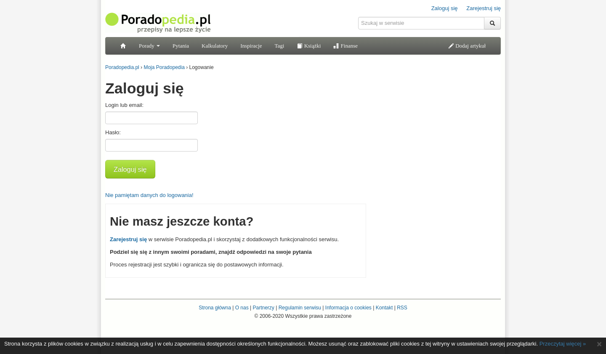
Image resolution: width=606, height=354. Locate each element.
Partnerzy (263, 308)
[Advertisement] (438, 128)
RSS (402, 308)
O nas (242, 308)
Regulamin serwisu (300, 308)
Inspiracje (251, 46)
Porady (149, 46)
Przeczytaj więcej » (563, 344)
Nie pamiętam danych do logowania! (149, 195)
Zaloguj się (444, 8)
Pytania (181, 46)
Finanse (345, 46)
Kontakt (384, 308)
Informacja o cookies (348, 308)
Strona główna (215, 308)
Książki (309, 46)
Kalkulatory (215, 46)
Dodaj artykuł (467, 46)
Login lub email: (124, 105)
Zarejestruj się (483, 8)
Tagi (279, 46)
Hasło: (113, 132)
